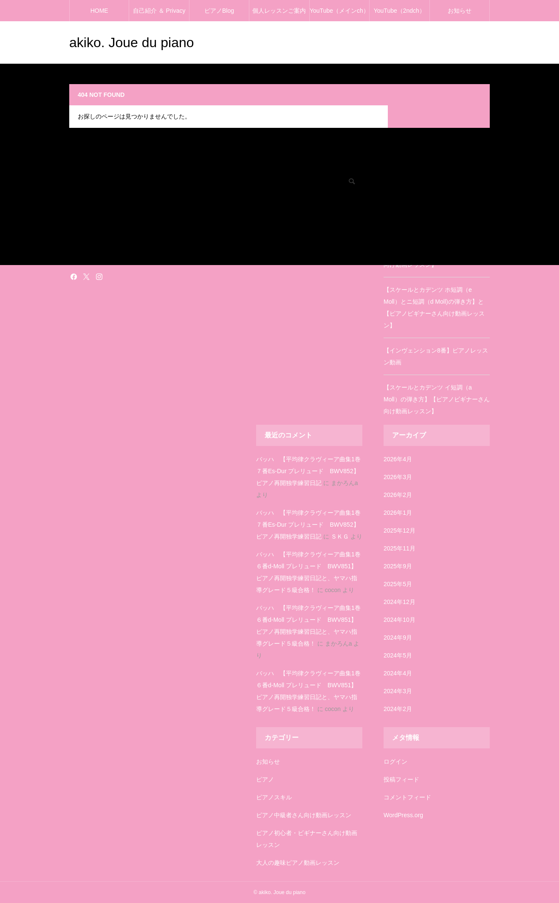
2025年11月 (399, 548)
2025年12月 (399, 530)
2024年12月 (399, 601)
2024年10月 (399, 619)
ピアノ (265, 779)
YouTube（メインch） (339, 10)
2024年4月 (398, 673)
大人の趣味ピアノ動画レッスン (297, 862)
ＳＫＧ (340, 536)
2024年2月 (398, 708)
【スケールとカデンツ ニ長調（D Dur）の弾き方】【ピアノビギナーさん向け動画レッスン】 (436, 252)
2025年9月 (398, 566)
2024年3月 (398, 691)
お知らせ (459, 10)
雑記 (74, 257)
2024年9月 (398, 637)
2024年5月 (398, 655)
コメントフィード (407, 797)
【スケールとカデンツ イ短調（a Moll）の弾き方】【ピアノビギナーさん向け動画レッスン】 (437, 399)
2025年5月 (398, 584)
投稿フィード (401, 779)
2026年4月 (398, 459)
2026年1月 (398, 512)
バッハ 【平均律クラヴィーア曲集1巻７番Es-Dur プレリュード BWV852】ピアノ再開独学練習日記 (308, 471)
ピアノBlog (219, 10)
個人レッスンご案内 (279, 10)
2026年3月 (398, 477)
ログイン (395, 761)
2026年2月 (398, 494)
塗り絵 (77, 245)
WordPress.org (403, 815)
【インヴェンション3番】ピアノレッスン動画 (436, 209)
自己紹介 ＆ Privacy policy (159, 14)
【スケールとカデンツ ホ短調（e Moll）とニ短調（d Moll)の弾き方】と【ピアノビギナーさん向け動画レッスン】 (434, 307)
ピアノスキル (274, 797)
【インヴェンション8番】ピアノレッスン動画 (436, 356)
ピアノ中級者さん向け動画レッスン (303, 815)
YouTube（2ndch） (399, 10)
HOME (99, 10)
